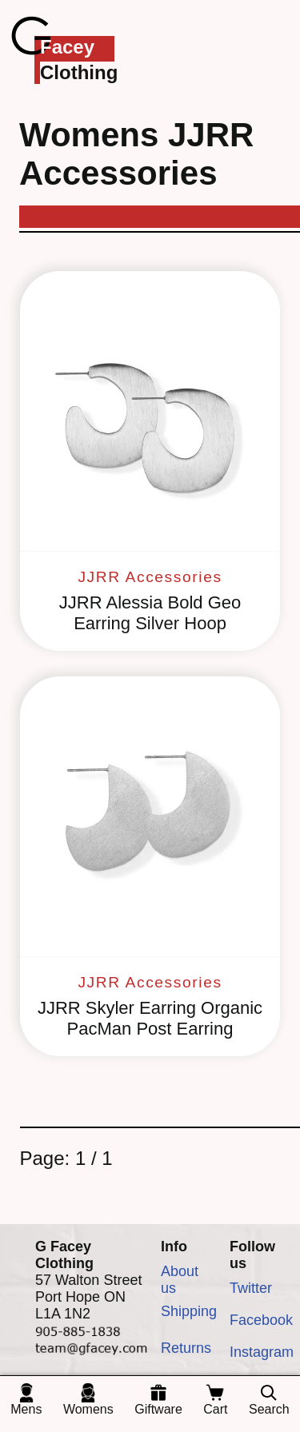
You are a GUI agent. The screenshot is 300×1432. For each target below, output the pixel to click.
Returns (186, 1348)
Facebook (261, 1320)
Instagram (262, 1352)
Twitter (251, 1288)
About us (179, 1279)
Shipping (189, 1311)
